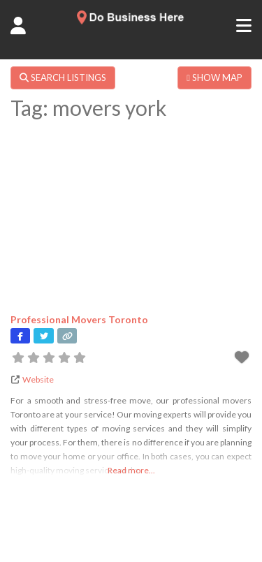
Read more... (131, 470)
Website (38, 379)
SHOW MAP (214, 77)
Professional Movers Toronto (79, 319)
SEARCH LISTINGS (63, 77)
